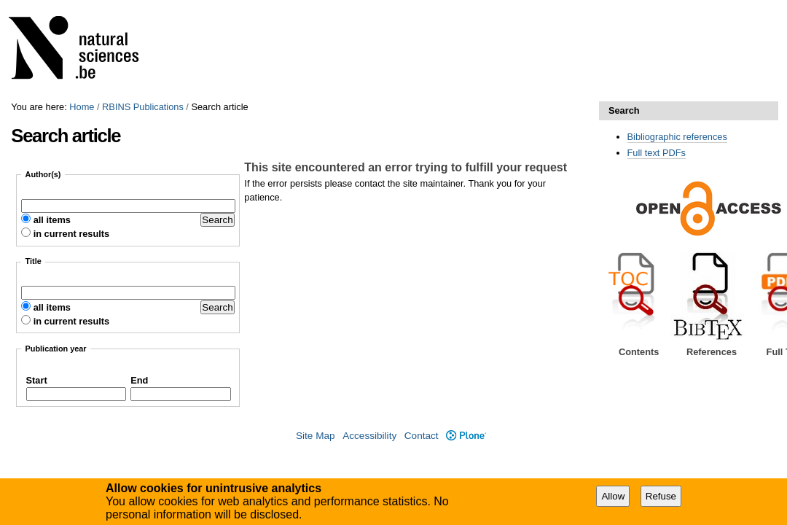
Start (36, 380)
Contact (421, 435)
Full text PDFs (656, 152)
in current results (72, 233)
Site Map (315, 435)
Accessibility (369, 435)
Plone (466, 435)
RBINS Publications (143, 106)
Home (81, 106)
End (139, 380)
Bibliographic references (677, 136)
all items (52, 219)
